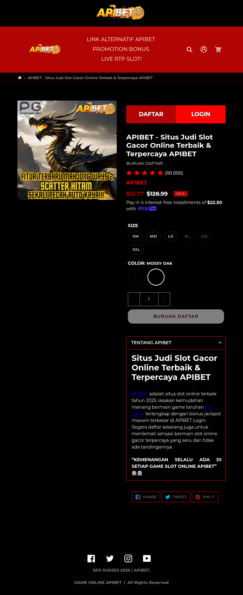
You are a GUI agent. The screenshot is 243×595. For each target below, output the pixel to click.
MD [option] (153, 236)
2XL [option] (205, 236)
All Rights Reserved (148, 582)
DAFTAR (151, 114)
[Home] (20, 77)
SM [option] (136, 236)
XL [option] (187, 236)
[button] (190, 49)
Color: (150, 263)
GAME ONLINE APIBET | (100, 582)
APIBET (140, 394)
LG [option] (171, 236)
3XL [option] (136, 249)
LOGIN (200, 114)
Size (133, 225)
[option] (137, 277)
